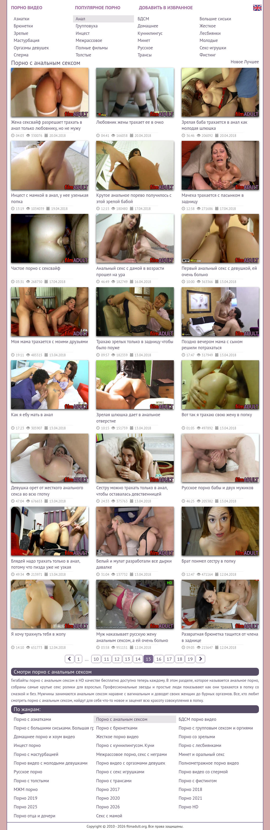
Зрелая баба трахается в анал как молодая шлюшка (214, 125)
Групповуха (87, 26)
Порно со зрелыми (197, 737)
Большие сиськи (215, 19)
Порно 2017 (108, 789)
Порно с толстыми (31, 781)
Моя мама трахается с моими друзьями (49, 341)
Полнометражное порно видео (209, 763)
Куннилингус (150, 33)
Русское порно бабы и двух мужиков (217, 488)
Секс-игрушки (213, 48)
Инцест (83, 33)
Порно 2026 (108, 807)
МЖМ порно (26, 789)
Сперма (21, 55)
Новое (237, 62)
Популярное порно (97, 7)
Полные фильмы (92, 48)
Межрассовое (89, 40)
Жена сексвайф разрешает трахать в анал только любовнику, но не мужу (46, 125)
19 (190, 659)
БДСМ (143, 19)
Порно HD (189, 807)
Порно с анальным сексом (121, 719)
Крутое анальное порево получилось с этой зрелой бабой (133, 198)
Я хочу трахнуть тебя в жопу (38, 634)
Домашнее (148, 26)
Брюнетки (23, 26)
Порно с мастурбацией (36, 754)
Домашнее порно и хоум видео (44, 737)
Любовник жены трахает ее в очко (129, 122)
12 (117, 659)
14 (138, 659)
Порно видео (26, 7)
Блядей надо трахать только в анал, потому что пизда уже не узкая (45, 564)
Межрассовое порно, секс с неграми (131, 754)
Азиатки (21, 19)
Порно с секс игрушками (120, 772)
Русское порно (28, 772)
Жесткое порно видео (117, 737)
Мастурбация (26, 40)
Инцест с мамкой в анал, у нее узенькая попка (49, 198)
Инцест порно (27, 745)
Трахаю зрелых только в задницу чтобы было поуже (134, 345)
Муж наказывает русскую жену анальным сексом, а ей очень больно (132, 637)
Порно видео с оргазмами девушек (130, 763)
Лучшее (251, 62)
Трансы (145, 55)
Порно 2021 (190, 798)
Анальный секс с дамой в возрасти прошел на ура (130, 271)
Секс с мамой (109, 816)
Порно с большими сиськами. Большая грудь (54, 728)
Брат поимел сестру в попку (209, 561)
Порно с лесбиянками (200, 745)
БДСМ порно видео (197, 719)
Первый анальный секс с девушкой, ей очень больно (219, 271)
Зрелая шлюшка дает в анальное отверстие (128, 418)
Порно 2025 (25, 807)
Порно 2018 (190, 789)
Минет (144, 40)
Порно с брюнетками (116, 728)
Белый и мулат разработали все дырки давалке (134, 564)
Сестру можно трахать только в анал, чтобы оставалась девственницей (131, 491)
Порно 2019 (25, 798)
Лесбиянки (210, 33)
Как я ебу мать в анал (32, 415)
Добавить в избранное (166, 7)
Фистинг (208, 55)
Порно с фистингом (198, 781)
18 (179, 659)
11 (106, 659)
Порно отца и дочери (34, 816)
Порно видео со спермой (203, 772)
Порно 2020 (108, 798)
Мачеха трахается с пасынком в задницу (213, 198)
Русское (145, 48)
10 (96, 659)
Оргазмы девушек (31, 48)
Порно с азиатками (32, 719)
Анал (80, 19)
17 (169, 659)
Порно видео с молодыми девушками (51, 763)
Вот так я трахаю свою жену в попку (217, 415)
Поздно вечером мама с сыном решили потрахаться (212, 345)
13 (127, 659)
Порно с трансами (114, 781)
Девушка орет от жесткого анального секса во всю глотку (47, 491)
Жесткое (208, 26)
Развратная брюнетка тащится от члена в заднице (220, 637)
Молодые (209, 40)
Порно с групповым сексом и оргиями (216, 728)
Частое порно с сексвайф (35, 268)
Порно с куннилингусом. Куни (125, 745)
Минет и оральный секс (202, 754)
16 (158, 659)
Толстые (83, 55)
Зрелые (21, 33)
